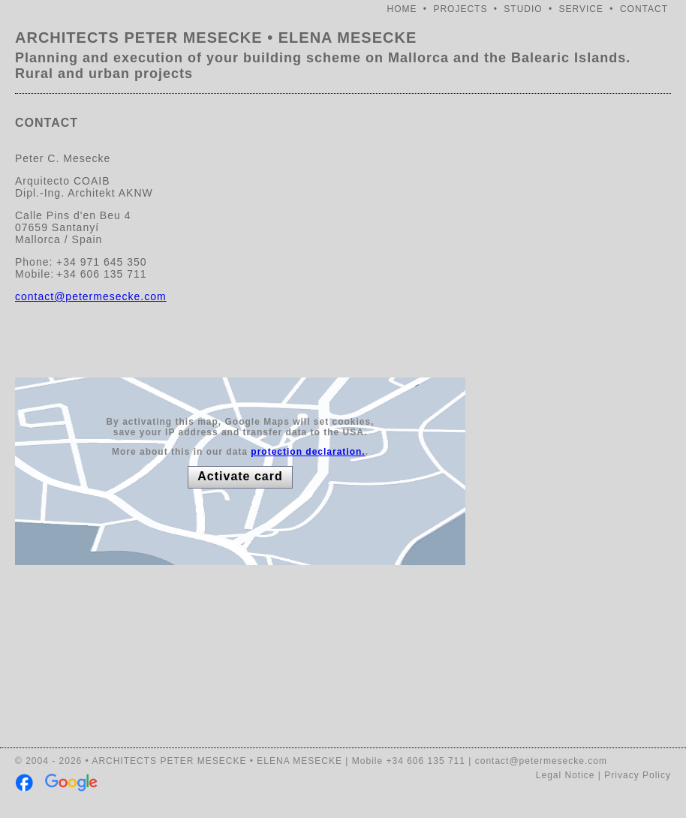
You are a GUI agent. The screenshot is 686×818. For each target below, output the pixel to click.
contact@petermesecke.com (91, 296)
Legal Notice (565, 775)
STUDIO (523, 9)
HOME (402, 9)
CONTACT (644, 9)
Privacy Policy (637, 775)
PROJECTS (460, 9)
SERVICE (581, 9)
